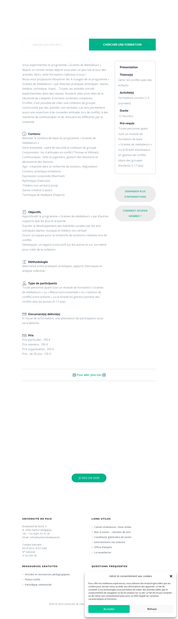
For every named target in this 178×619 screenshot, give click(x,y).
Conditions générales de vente (112, 537)
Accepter (109, 609)
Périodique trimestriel (38, 584)
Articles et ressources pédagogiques (47, 574)
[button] (171, 576)
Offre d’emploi (103, 547)
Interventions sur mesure (109, 542)
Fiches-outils (32, 579)
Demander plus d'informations (135, 194)
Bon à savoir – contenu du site (112, 532)
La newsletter (102, 552)
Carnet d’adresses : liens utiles (112, 527)
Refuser (152, 609)
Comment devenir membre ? (135, 213)
